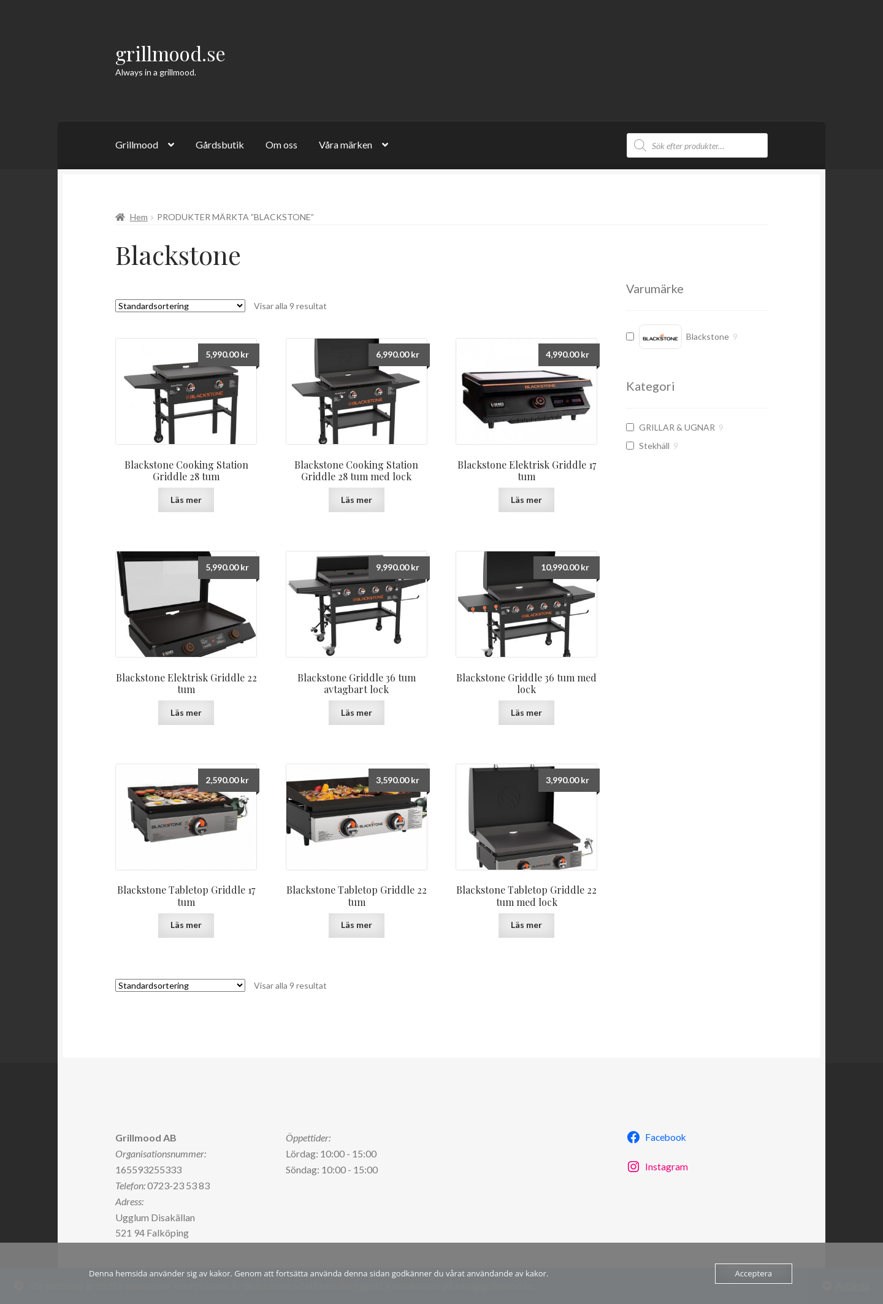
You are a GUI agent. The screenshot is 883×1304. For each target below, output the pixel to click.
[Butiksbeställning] (180, 305)
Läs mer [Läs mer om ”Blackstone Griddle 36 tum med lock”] (526, 712)
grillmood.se (170, 53)
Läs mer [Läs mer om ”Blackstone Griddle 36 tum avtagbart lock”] (356, 712)
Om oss (281, 144)
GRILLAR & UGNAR (677, 427)
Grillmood (136, 144)
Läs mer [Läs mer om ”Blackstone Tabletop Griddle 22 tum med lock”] (526, 924)
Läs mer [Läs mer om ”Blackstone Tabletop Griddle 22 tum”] (356, 924)
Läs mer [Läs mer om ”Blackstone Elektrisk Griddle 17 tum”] (526, 499)
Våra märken (345, 144)
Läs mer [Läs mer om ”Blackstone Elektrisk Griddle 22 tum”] (186, 712)
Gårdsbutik (220, 144)
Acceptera (753, 1273)
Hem (139, 217)
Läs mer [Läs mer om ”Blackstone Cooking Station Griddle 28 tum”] (186, 499)
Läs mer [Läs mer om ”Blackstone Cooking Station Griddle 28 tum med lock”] (356, 499)
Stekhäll (654, 445)
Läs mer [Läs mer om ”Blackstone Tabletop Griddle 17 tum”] (186, 924)
